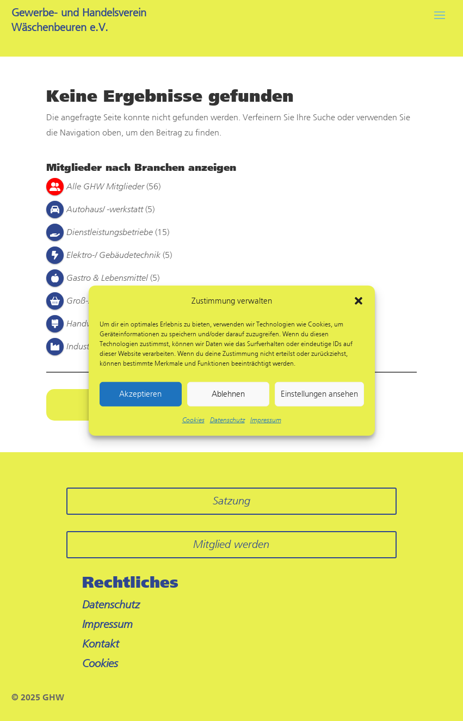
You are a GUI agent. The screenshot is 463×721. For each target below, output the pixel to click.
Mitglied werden (231, 544)
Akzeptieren (140, 394)
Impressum (265, 420)
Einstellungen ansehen (319, 394)
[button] (358, 300)
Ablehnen (228, 394)
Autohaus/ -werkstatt (104, 209)
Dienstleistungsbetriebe (109, 232)
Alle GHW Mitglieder (105, 186)
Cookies (193, 420)
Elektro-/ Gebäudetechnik (113, 255)
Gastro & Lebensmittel (107, 278)
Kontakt (100, 644)
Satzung (231, 501)
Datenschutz (227, 420)
